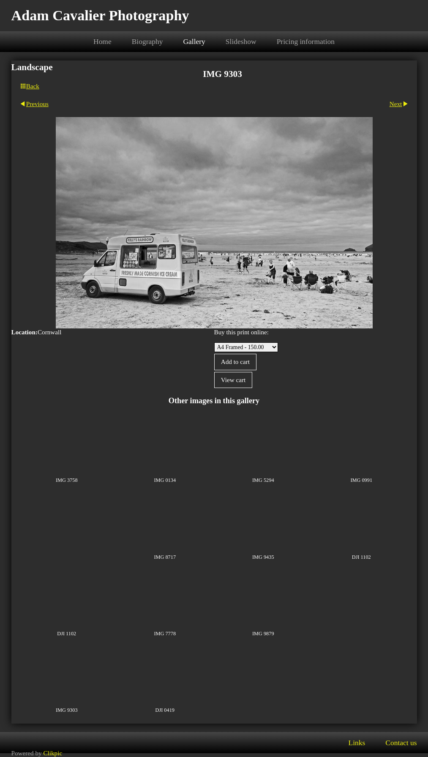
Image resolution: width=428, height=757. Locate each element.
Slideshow (241, 41)
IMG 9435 (263, 557)
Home (102, 41)
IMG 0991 (361, 480)
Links (356, 742)
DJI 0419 (164, 710)
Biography (147, 41)
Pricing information (306, 41)
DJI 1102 (361, 557)
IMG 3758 (67, 480)
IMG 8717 (165, 557)
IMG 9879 (263, 634)
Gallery (194, 41)
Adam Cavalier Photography (100, 15)
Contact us (401, 742)
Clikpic (52, 753)
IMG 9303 (67, 710)
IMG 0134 (165, 480)
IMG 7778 (165, 634)
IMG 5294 (263, 480)
